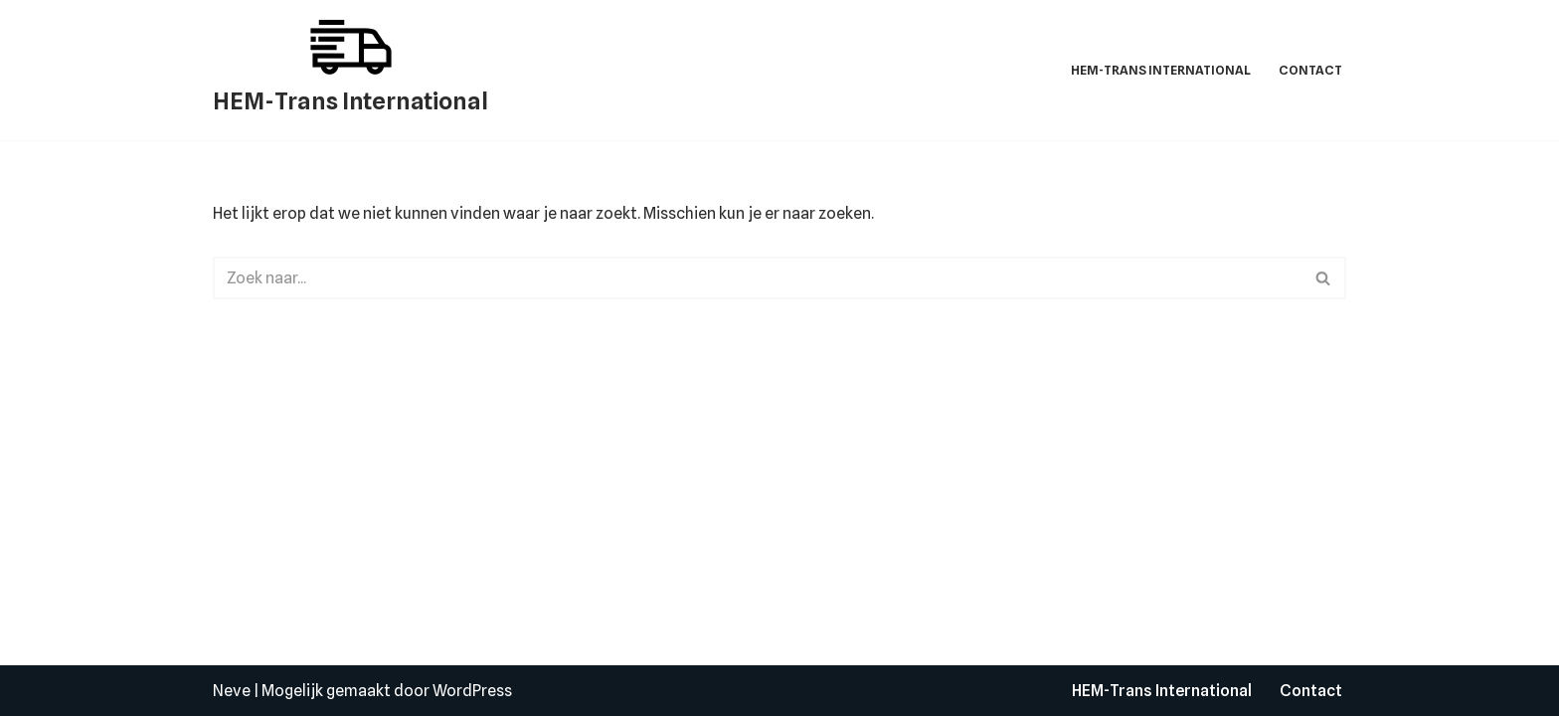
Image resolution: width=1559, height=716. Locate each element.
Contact (1310, 70)
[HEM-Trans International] (350, 70)
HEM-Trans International (1161, 70)
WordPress (472, 690)
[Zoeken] (757, 278)
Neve (232, 690)
